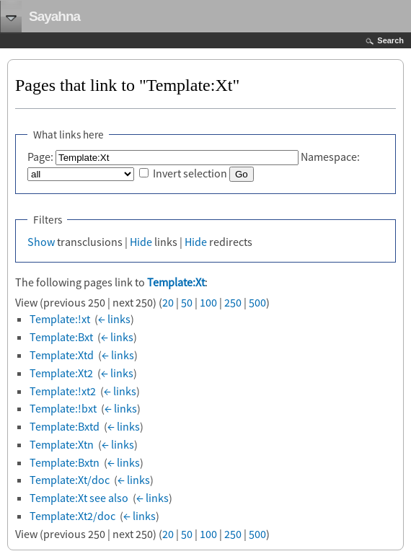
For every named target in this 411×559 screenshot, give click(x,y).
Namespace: (330, 156)
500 (257, 302)
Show (41, 241)
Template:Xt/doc (70, 479)
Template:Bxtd (65, 426)
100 (208, 302)
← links (114, 319)
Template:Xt (176, 282)
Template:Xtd (62, 355)
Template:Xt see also (79, 497)
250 (233, 302)
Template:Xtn (62, 444)
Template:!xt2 (63, 391)
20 (168, 302)
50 (187, 302)
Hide (141, 241)
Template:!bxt (63, 408)
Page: (40, 156)
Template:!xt (60, 319)
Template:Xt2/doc (72, 516)
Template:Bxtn (65, 462)
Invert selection (190, 173)
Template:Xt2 (61, 373)
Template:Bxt (61, 337)
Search (390, 40)
